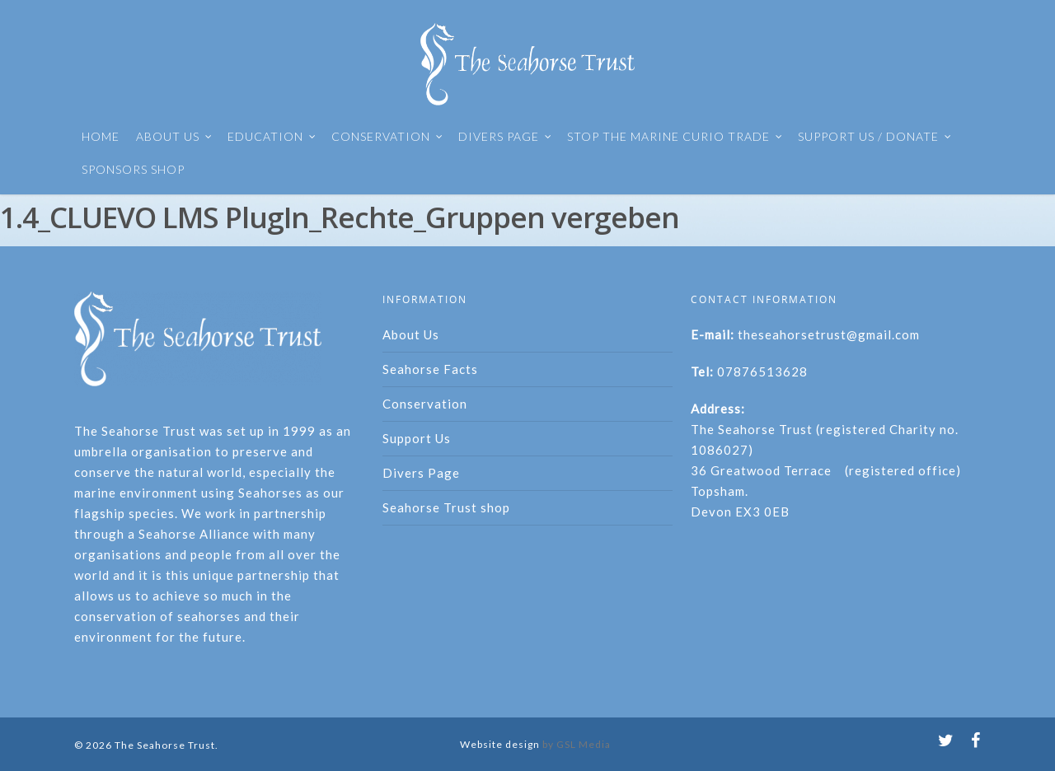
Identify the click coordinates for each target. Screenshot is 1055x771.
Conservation (424, 403)
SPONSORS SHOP (133, 169)
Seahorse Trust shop (446, 507)
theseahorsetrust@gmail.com (829, 334)
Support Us (416, 438)
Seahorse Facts (430, 369)
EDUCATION (271, 136)
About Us (410, 334)
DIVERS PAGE (505, 136)
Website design (500, 744)
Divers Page (421, 472)
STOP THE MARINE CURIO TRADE (675, 136)
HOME (101, 136)
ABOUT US (174, 136)
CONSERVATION (387, 136)
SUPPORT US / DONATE (875, 136)
